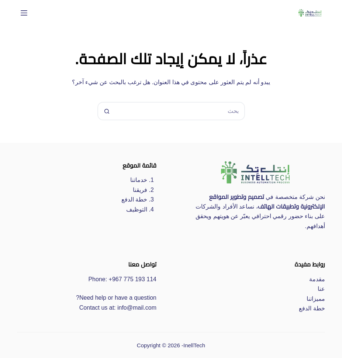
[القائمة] (24, 13)
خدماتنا (138, 180)
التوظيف (136, 209)
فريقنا (140, 190)
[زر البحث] (106, 111)
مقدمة (317, 279)
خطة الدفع (134, 199)
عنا (321, 289)
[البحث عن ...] (180, 111)
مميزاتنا (316, 299)
